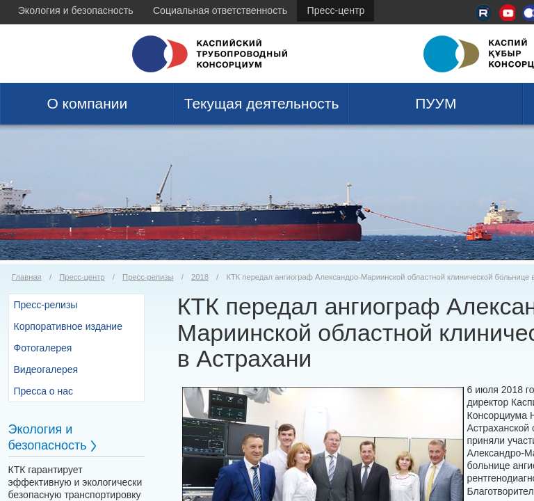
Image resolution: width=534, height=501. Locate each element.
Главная (27, 277)
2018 (200, 277)
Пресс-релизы (147, 277)
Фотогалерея (43, 347)
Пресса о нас (44, 391)
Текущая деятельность (261, 103)
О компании (87, 103)
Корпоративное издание (68, 326)
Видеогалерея (46, 369)
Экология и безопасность (76, 10)
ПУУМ (435, 103)
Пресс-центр (336, 10)
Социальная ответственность (220, 10)
